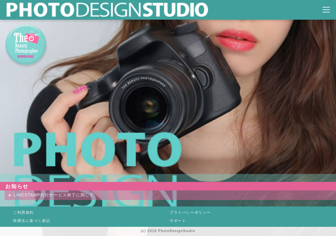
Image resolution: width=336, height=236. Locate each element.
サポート (178, 221)
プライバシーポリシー (190, 212)
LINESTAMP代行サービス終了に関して (54, 195)
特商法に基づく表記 (31, 221)
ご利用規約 (23, 212)
